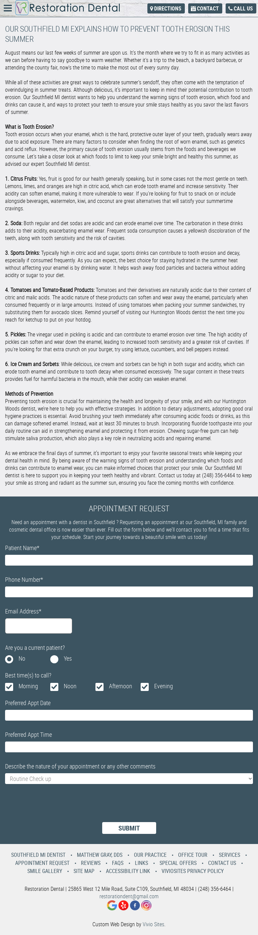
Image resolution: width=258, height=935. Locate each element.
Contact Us (222, 863)
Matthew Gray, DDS (99, 854)
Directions (167, 8)
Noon (70, 686)
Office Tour (192, 854)
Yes (68, 658)
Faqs (117, 863)
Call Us (243, 8)
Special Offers (178, 863)
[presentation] (56, 807)
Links (141, 863)
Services (229, 854)
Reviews (91, 863)
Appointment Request (42, 863)
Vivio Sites (153, 924)
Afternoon (120, 686)
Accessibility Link (128, 871)
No (22, 658)
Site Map (84, 871)
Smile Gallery (44, 871)
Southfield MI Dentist (38, 854)
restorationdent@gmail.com (129, 896)
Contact (208, 8)
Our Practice (150, 854)
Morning (28, 686)
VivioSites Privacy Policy (193, 871)
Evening (163, 686)
